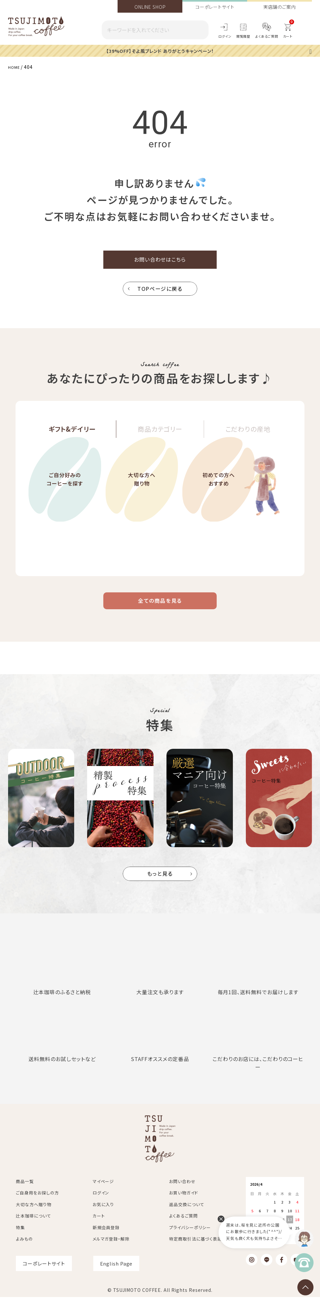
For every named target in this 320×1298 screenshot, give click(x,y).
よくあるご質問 (266, 36)
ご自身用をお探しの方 (37, 1194)
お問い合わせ (182, 1182)
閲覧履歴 (243, 36)
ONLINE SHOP (150, 7)
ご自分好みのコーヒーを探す (64, 500)
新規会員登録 (106, 1228)
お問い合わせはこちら (160, 261)
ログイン (225, 36)
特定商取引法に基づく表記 (195, 1240)
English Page (116, 1264)
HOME (15, 66)
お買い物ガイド (183, 1194)
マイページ (103, 1182)
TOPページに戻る (160, 292)
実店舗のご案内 (279, 7)
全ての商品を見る (160, 607)
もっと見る (160, 882)
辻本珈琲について (33, 1217)
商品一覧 (25, 1182)
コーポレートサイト (214, 7)
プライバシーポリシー (190, 1228)
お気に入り (103, 1205)
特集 (20, 1228)
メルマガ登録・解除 (111, 1240)
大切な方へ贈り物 (141, 500)
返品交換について (186, 1205)
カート (99, 1217)
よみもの (24, 1240)
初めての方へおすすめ (218, 500)
